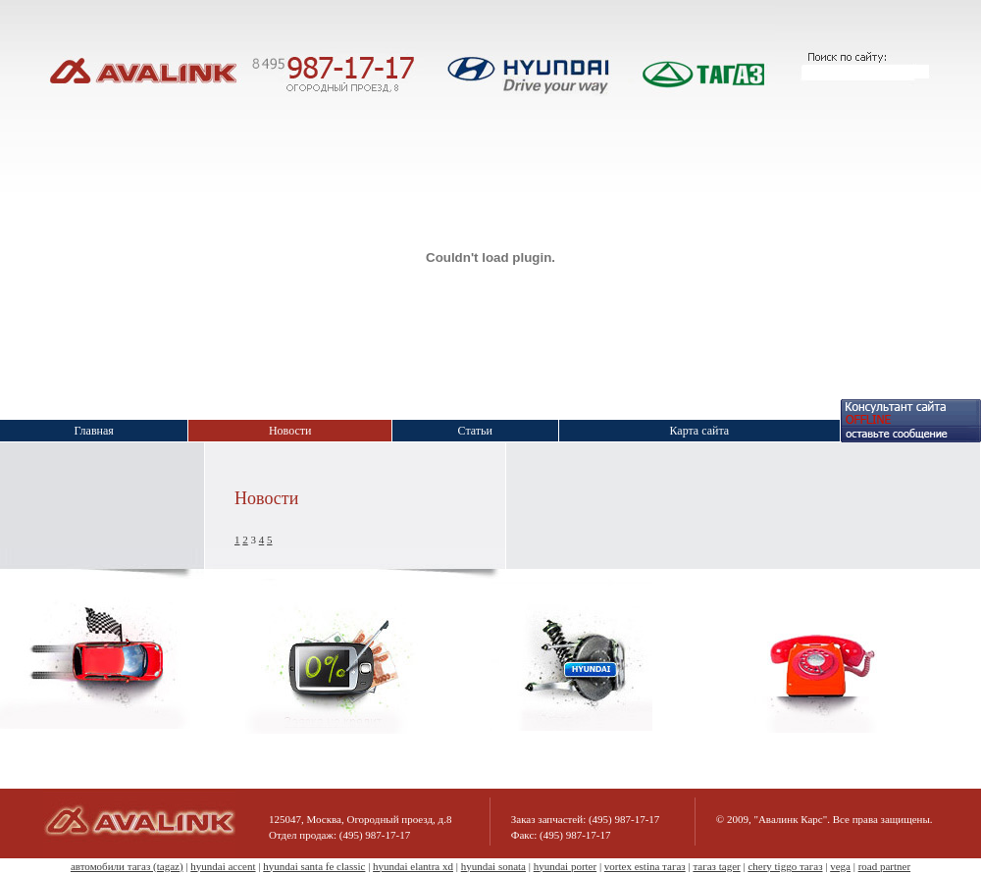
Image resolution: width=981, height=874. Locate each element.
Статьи (475, 430)
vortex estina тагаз (645, 866)
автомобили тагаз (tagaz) (127, 866)
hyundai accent (222, 866)
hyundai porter (565, 866)
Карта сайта (699, 430)
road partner (884, 866)
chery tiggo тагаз (785, 866)
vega (840, 866)
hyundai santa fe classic (314, 866)
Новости (290, 430)
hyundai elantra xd (413, 866)
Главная (94, 430)
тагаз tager (716, 866)
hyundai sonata (493, 866)
